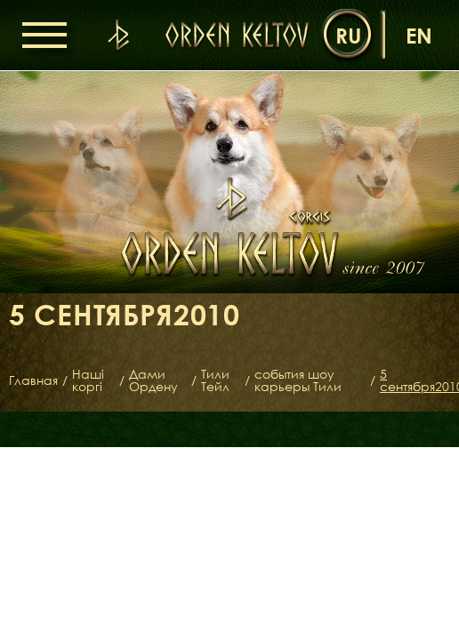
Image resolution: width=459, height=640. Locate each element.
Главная (33, 380)
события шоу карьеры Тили (298, 380)
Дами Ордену (153, 380)
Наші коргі (88, 380)
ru (348, 35)
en (419, 35)
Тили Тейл (215, 380)
